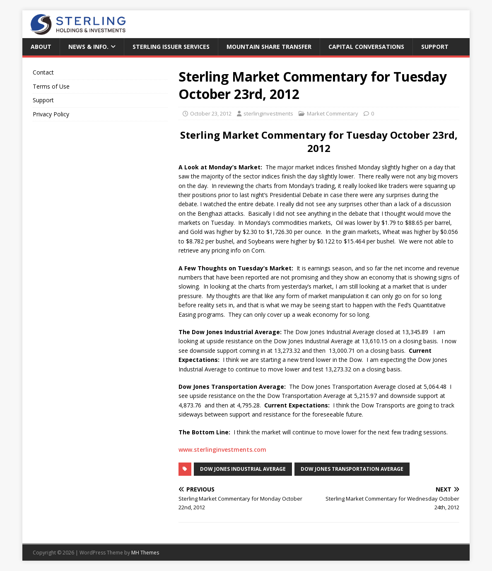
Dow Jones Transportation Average (352, 468)
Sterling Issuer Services (171, 47)
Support (435, 47)
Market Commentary (332, 113)
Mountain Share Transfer (269, 47)
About (41, 47)
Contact (43, 72)
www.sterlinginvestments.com (222, 449)
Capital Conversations (366, 47)
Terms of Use (51, 86)
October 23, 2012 (211, 113)
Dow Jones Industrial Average (243, 468)
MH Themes (145, 552)
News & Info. (88, 47)
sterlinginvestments (268, 113)
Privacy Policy (51, 114)
